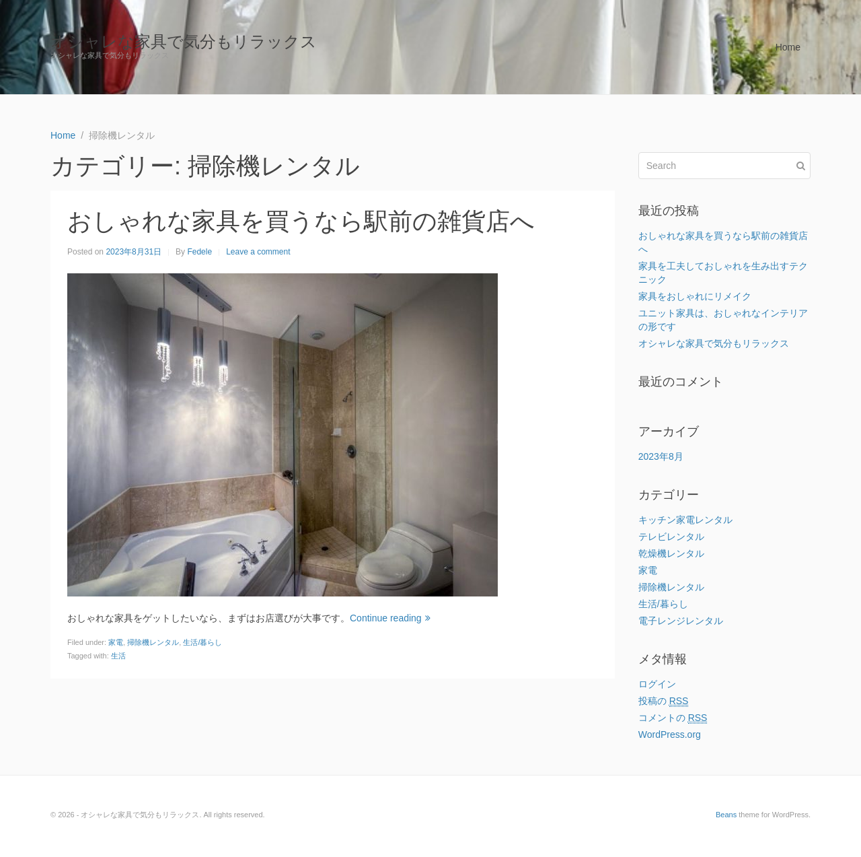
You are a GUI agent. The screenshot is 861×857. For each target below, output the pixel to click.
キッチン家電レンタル (685, 519)
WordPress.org (669, 734)
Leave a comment (258, 251)
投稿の (663, 701)
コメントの (673, 718)
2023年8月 (660, 456)
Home (788, 47)
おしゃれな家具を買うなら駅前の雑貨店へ (301, 221)
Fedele (199, 251)
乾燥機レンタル (671, 553)
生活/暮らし (202, 642)
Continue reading (390, 618)
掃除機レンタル (153, 642)
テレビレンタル (671, 536)
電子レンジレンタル (680, 620)
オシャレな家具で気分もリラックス (183, 41)
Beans (726, 815)
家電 (115, 642)
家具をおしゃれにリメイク (694, 296)
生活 (118, 656)
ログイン (657, 684)
